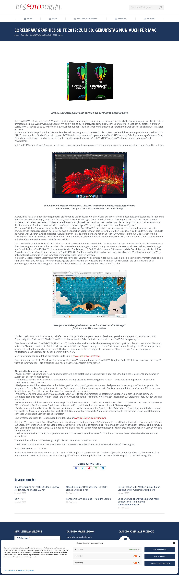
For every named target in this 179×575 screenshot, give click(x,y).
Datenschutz (20, 570)
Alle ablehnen (160, 556)
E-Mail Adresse (23, 538)
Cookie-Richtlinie (9, 570)
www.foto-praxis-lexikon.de (79, 537)
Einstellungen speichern (160, 563)
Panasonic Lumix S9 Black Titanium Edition (88, 498)
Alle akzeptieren (160, 550)
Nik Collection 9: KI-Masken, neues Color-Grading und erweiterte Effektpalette (139, 488)
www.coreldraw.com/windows (90, 417)
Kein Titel (19, 498)
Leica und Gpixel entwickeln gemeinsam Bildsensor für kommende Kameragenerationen (138, 501)
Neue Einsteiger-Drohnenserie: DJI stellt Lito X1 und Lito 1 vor (86, 488)
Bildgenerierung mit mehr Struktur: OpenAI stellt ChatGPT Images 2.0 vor (36, 488)
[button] (174, 543)
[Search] (146, 7)
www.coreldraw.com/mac (86, 355)
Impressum (30, 570)
